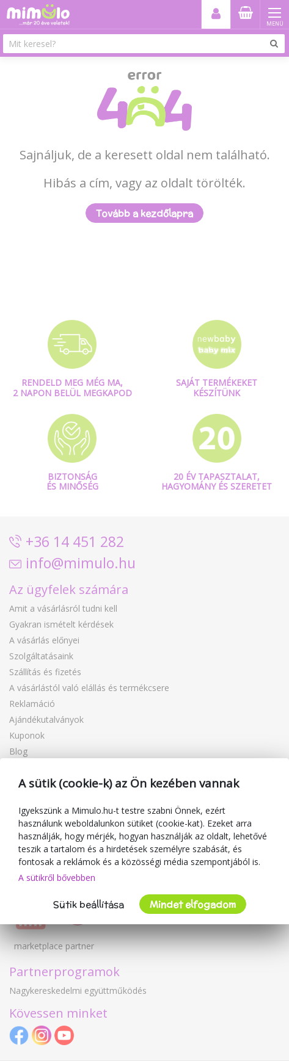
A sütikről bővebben (56, 877)
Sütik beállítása (88, 904)
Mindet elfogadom (193, 904)
